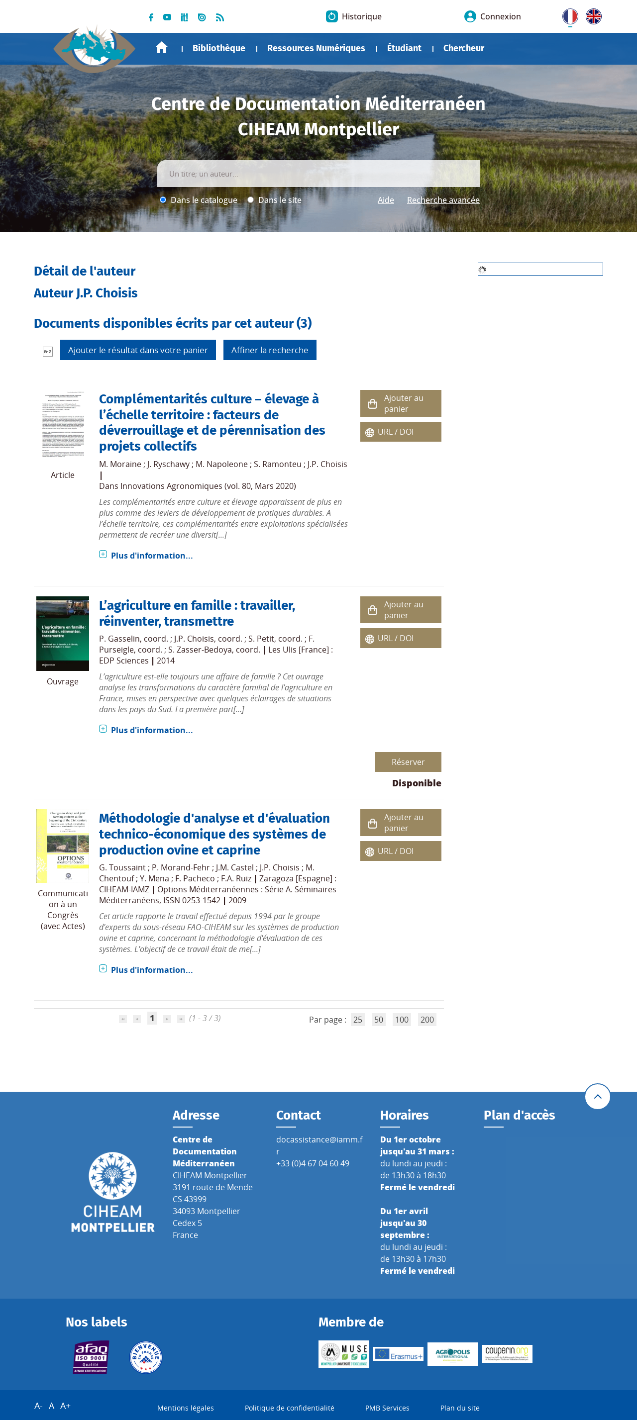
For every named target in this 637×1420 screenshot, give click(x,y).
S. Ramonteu (278, 464)
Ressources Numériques (316, 48)
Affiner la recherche (270, 350)
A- (38, 1406)
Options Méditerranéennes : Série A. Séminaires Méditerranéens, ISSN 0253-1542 (217, 895)
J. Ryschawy (168, 464)
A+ (65, 1406)
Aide (386, 199)
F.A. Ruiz (236, 878)
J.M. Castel (235, 867)
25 (357, 1019)
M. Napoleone (222, 464)
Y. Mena (154, 878)
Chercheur (463, 48)
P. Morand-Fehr (181, 867)
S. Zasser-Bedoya (200, 649)
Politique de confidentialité (289, 1408)
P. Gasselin (119, 638)
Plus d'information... (152, 555)
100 (402, 1019)
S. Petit (261, 638)
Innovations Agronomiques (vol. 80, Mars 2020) (208, 485)
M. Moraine (120, 464)
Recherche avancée (443, 199)
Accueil (162, 47)
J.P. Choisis (327, 464)
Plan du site (460, 1408)
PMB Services (387, 1408)
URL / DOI (396, 431)
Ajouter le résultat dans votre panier (138, 350)
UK (591, 14)
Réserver (408, 762)
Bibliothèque (219, 48)
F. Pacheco (195, 878)
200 (427, 1019)
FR (566, 14)
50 (378, 1019)
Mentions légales (185, 1408)
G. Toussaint (122, 867)
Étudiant (404, 48)
